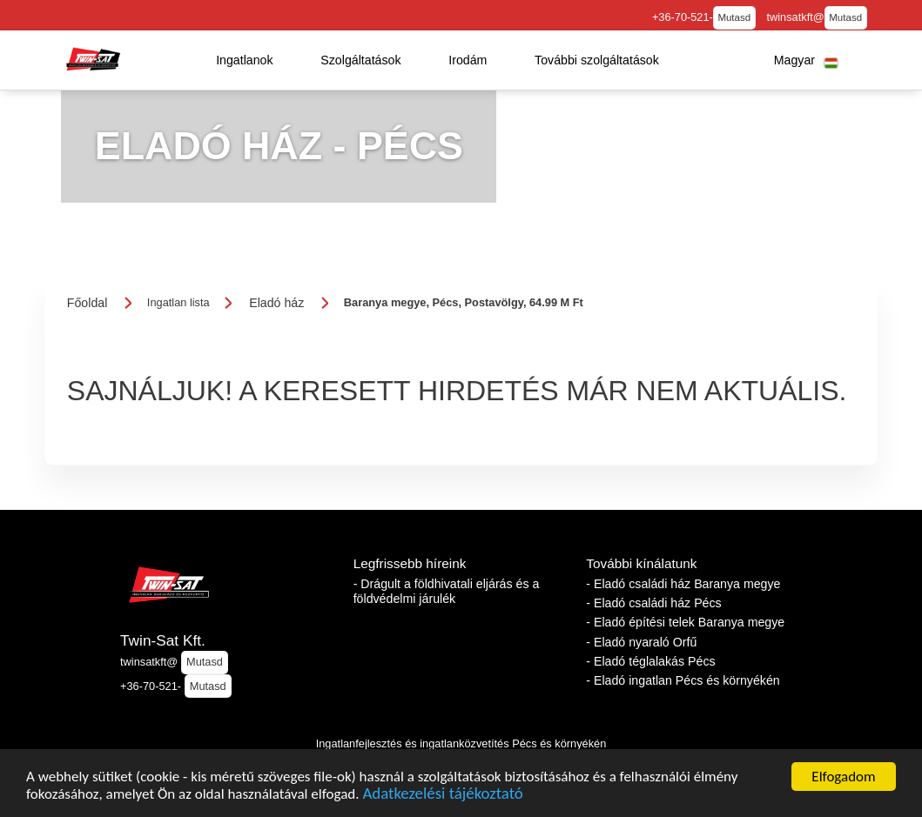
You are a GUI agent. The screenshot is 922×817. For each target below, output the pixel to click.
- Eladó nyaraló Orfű (641, 642)
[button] (244, 60)
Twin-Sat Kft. (162, 640)
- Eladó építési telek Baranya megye (685, 622)
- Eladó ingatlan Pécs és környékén (682, 680)
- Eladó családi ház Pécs (653, 603)
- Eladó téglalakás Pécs (650, 661)
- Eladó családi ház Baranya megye (683, 584)
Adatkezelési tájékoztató (442, 797)
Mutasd (733, 17)
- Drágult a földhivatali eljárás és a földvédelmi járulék (446, 591)
